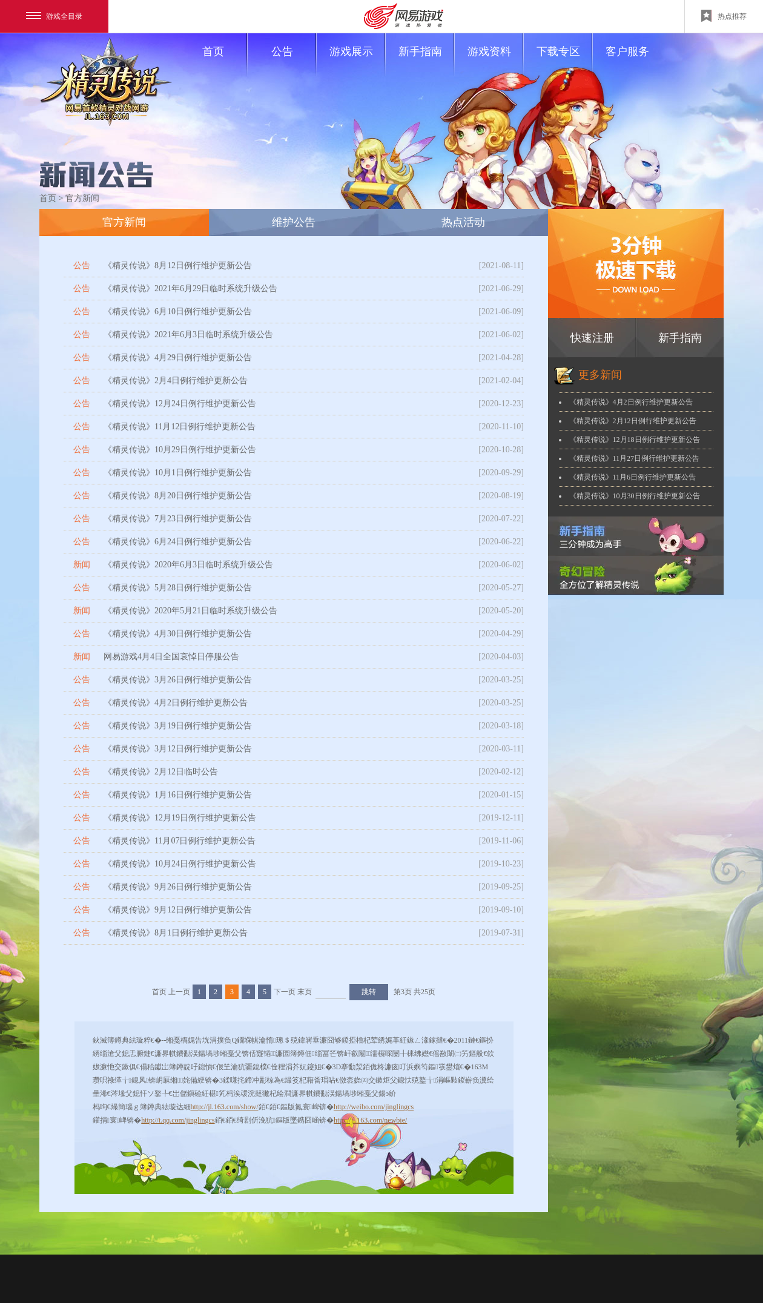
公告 (293, 62)
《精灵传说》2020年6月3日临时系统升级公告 (188, 564)
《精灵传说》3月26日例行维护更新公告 (178, 679)
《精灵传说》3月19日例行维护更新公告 (178, 725)
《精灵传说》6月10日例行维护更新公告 (178, 311)
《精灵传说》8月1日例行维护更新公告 (176, 932)
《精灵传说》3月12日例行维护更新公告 (178, 748)
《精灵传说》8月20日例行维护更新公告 (178, 495)
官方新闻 (124, 222)
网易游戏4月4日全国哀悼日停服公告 (171, 656)
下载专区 (564, 62)
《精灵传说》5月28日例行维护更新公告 (178, 587)
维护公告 (293, 222)
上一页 (179, 992)
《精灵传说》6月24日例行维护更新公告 (178, 541)
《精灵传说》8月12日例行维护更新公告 (178, 265)
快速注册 (592, 338)
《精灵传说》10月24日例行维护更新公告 (180, 863)
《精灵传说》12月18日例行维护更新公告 (634, 439)
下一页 (285, 992)
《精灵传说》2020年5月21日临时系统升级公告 (190, 610)
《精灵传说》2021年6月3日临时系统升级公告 (188, 334)
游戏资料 (495, 62)
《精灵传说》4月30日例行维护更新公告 (178, 633)
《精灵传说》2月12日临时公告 (161, 771)
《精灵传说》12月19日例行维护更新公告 (180, 817)
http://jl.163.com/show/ (225, 1107)
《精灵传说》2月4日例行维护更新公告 (176, 380)
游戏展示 (357, 62)
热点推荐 (724, 16)
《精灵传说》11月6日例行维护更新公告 (632, 477)
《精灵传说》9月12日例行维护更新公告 (178, 909)
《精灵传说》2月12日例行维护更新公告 (632, 421)
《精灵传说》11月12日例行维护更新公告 (180, 426)
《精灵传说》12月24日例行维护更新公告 (180, 403)
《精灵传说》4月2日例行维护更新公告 (176, 702)
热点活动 (463, 222)
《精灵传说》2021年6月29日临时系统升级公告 (190, 288)
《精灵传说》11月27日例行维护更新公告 (634, 458)
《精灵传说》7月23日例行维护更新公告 (178, 518)
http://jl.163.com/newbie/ (370, 1120)
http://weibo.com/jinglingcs (374, 1107)
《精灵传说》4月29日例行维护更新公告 (178, 357)
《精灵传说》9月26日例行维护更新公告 (178, 886)
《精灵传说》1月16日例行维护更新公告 (178, 794)
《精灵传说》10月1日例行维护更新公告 (178, 472)
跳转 (369, 992)
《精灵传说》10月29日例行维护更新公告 (180, 449)
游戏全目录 (54, 16)
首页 (224, 62)
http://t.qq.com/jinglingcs (177, 1120)
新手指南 (426, 62)
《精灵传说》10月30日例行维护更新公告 (634, 496)
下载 (636, 263)
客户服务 (627, 51)
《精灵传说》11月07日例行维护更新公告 (180, 840)
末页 (304, 992)
